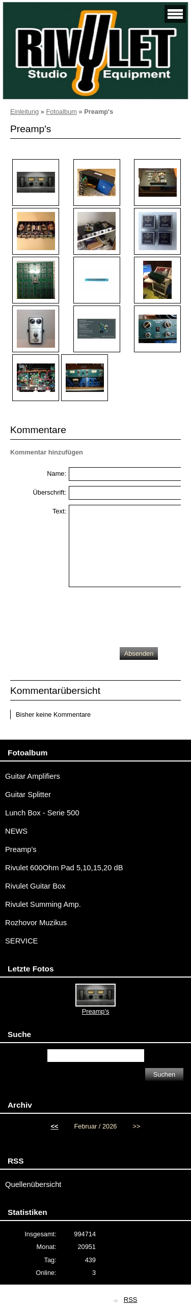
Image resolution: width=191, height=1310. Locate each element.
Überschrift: (49, 492)
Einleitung (24, 111)
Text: (59, 511)
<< (54, 1126)
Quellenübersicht (33, 1184)
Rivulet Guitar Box (35, 886)
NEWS (16, 831)
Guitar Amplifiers (32, 776)
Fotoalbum (61, 111)
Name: (56, 473)
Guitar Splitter (28, 794)
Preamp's (21, 849)
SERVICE (21, 941)
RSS (131, 1299)
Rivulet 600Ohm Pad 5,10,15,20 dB (64, 868)
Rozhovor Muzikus (36, 923)
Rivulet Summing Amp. (43, 904)
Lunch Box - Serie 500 (42, 813)
